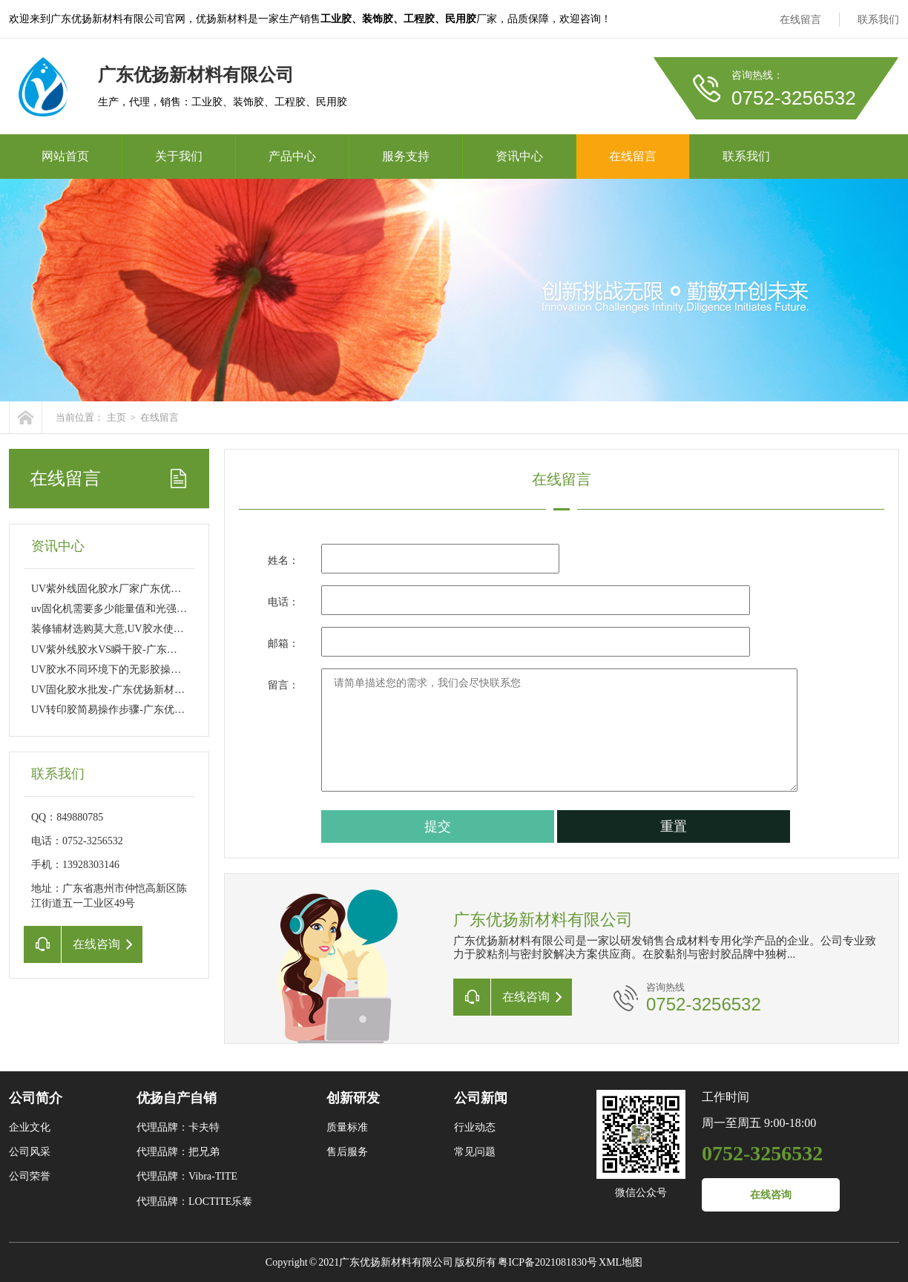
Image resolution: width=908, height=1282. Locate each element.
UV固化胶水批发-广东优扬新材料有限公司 (128, 689)
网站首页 (65, 156)
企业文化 (29, 1127)
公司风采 (29, 1151)
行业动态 (475, 1127)
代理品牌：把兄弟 (178, 1151)
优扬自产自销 (176, 1098)
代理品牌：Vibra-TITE (186, 1176)
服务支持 (406, 156)
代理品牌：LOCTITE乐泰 (194, 1201)
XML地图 (620, 1262)
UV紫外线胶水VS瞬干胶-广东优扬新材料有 (130, 649)
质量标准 (347, 1127)
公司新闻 (480, 1098)
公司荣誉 (29, 1176)
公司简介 (35, 1098)
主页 (116, 417)
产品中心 (292, 156)
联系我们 (878, 19)
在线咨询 (771, 1194)
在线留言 (800, 19)
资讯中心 (519, 156)
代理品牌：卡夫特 (178, 1127)
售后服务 (347, 1151)
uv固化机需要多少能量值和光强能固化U (123, 608)
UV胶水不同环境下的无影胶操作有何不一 (127, 669)
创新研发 (353, 1098)
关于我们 (179, 156)
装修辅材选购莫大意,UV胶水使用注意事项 (128, 628)
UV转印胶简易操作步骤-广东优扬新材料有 (128, 709)
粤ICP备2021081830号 (547, 1262)
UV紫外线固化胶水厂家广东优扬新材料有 (127, 588)
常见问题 (475, 1151)
